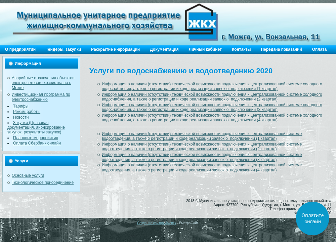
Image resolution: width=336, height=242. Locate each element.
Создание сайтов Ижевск (156, 223)
